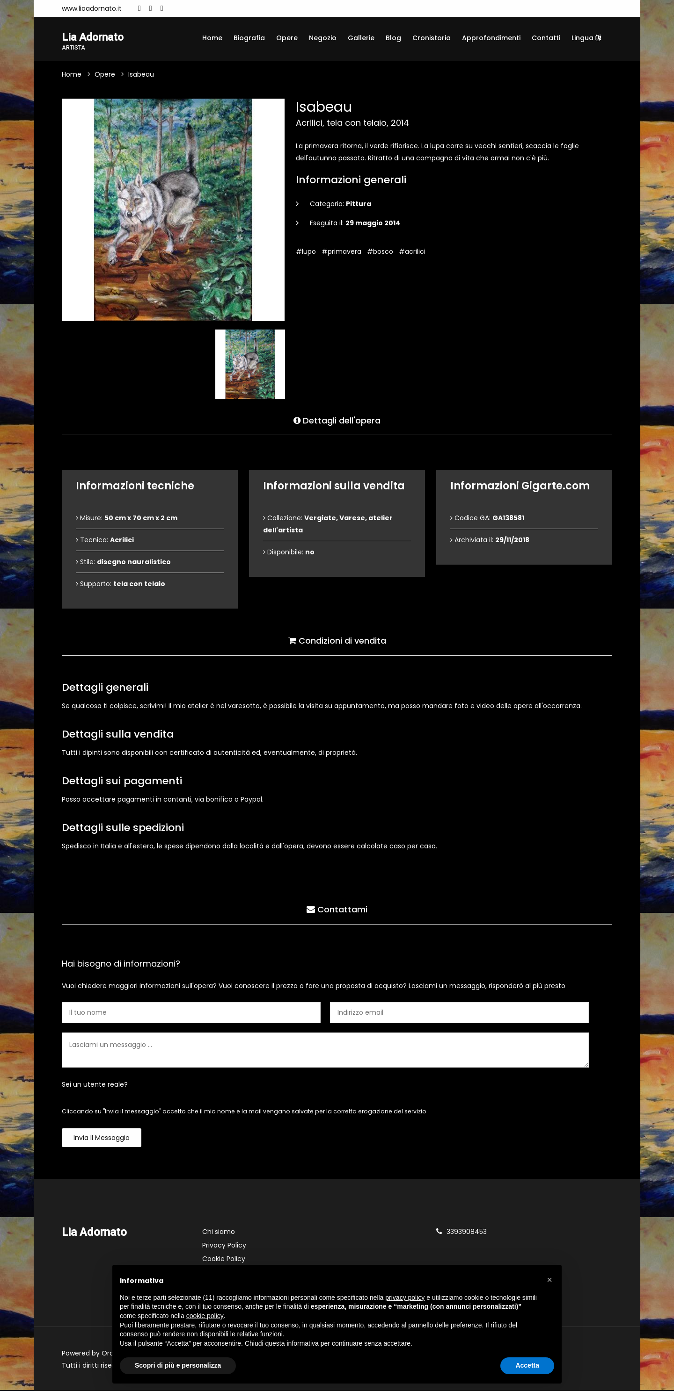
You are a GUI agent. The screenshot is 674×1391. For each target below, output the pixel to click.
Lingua (586, 38)
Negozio (323, 38)
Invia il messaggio (101, 1138)
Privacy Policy (224, 1246)
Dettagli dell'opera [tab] (337, 420)
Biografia (249, 38)
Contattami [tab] (337, 909)
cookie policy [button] (205, 1315)
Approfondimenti (491, 38)
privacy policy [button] (405, 1297)
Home (212, 38)
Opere (287, 38)
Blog (393, 38)
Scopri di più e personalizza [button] (178, 1365)
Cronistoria (431, 38)
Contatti (546, 38)
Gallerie (361, 38)
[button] (549, 1279)
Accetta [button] (527, 1365)
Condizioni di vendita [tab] (337, 640)
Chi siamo (218, 1232)
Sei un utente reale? (95, 1085)
